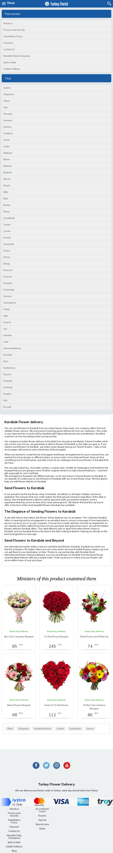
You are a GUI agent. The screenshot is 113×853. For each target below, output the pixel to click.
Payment (14, 826)
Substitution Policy (14, 821)
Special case (42, 824)
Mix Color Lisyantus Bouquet (19, 636)
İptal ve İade (14, 842)
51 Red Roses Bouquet (56, 636)
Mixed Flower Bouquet (18, 705)
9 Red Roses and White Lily (94, 636)
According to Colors (42, 810)
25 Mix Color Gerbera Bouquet (94, 707)
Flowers (42, 815)
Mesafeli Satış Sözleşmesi (14, 836)
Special (42, 820)
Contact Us (14, 831)
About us (14, 808)
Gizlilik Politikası (14, 846)
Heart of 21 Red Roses (56, 705)
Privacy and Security (14, 814)
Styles (42, 828)
